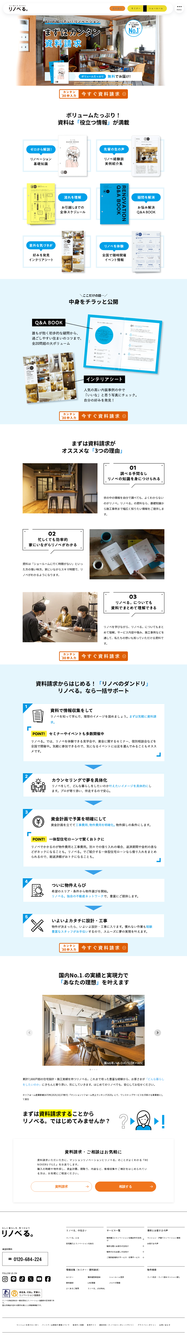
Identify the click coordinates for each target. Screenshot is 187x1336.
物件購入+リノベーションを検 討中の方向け (124, 1239)
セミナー (126, 8)
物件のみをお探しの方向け (118, 1252)
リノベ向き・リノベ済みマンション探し (163, 1277)
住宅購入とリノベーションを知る (80, 1243)
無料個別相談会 (94, 1277)
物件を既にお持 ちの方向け (118, 1246)
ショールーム (155, 8)
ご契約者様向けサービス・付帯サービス (123, 1257)
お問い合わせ (165, 1325)
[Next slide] (157, 1032)
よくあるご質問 (72, 1288)
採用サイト (91, 1325)
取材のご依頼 (78, 1325)
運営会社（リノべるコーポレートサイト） (117, 1325)
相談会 (139, 8)
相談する (125, 1187)
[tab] (90, 1069)
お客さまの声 (152, 1243)
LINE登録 (91, 1283)
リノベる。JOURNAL (96, 1288)
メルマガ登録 (114, 1283)
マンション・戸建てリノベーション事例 (163, 1238)
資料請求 (104, 8)
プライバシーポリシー (147, 1325)
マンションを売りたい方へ (27, 1325)
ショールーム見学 (116, 1277)
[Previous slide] (29, 1032)
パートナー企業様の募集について (56, 1325)
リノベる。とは (72, 1238)
